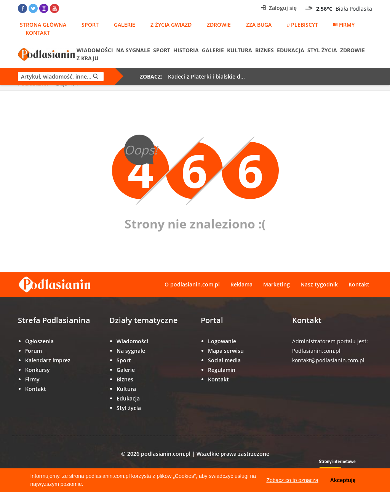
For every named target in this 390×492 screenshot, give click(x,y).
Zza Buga (259, 24)
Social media (224, 360)
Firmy (344, 24)
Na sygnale (133, 50)
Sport (90, 24)
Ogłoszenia (39, 341)
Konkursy (37, 369)
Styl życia (322, 50)
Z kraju (88, 58)
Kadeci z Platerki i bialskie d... (206, 76)
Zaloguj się (279, 7)
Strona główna (43, 24)
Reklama (241, 284)
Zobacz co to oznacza (292, 480)
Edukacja (290, 50)
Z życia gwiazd (171, 24)
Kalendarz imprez (47, 360)
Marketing (276, 284)
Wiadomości (95, 50)
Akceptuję (343, 480)
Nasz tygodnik (319, 284)
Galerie (124, 24)
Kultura (239, 50)
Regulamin (221, 369)
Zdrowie (219, 24)
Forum (33, 350)
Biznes (264, 50)
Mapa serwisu (226, 350)
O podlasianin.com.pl (192, 284)
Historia (186, 50)
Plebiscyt (302, 24)
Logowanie (222, 341)
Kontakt (38, 32)
